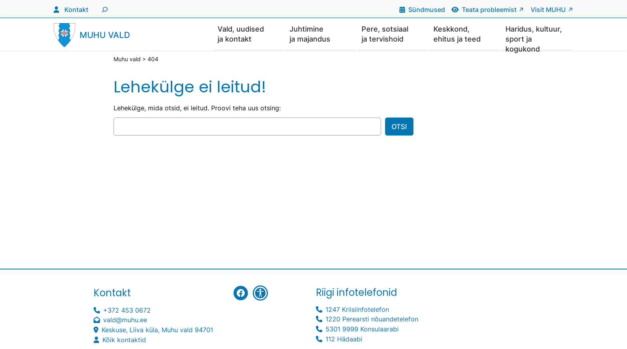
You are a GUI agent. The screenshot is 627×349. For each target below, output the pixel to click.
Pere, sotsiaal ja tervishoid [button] (384, 34)
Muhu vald (105, 35)
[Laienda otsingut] (104, 9)
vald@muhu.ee (125, 320)
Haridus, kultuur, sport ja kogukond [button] (533, 38)
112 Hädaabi (343, 339)
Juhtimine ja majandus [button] (310, 34)
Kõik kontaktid (124, 340)
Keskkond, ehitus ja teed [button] (457, 34)
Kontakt (76, 10)
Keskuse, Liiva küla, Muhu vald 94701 (157, 330)
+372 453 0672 (127, 311)
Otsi (399, 127)
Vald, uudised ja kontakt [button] (241, 34)
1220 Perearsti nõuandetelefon (371, 319)
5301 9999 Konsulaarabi (362, 329)
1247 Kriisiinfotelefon (357, 310)
